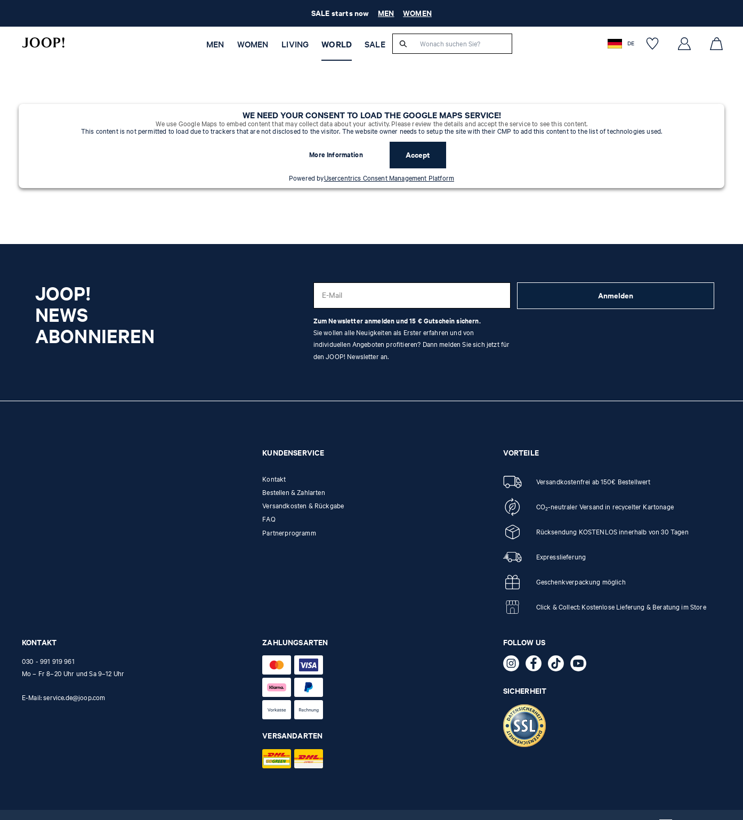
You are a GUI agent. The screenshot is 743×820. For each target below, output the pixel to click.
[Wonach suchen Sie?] (463, 43)
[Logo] (43, 42)
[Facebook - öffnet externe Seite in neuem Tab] (537, 665)
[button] (622, 43)
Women (253, 44)
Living (295, 44)
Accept (418, 155)
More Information (336, 154)
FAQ (268, 519)
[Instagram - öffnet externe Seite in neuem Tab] (514, 665)
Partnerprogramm (289, 533)
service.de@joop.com (74, 697)
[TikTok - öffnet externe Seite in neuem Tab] (559, 665)
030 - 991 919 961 (48, 661)
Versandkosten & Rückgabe (303, 505)
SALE (375, 44)
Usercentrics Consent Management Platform (389, 178)
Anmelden (615, 295)
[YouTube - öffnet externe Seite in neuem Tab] (581, 665)
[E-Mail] (412, 295)
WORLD (336, 44)
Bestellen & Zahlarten (293, 492)
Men (215, 44)
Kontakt (274, 479)
